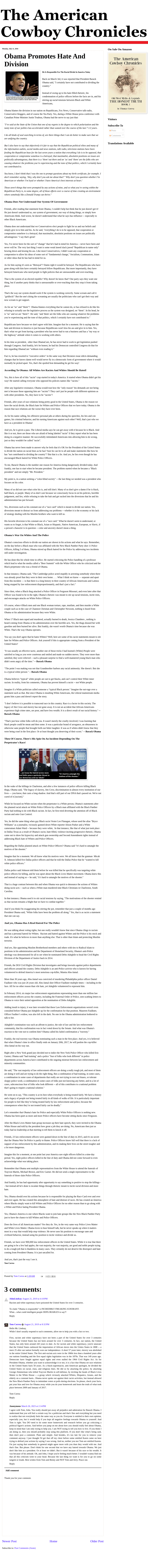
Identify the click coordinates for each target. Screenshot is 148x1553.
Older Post (97, 1541)
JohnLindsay (15, 1298)
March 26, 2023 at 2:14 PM (33, 1406)
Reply (12, 1316)
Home (53, 1541)
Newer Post (9, 1541)
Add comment (12, 1470)
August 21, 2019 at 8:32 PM (36, 1324)
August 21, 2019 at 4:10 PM (35, 1298)
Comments (115, 135)
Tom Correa (15, 1324)
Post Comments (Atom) (25, 1548)
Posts (113, 130)
